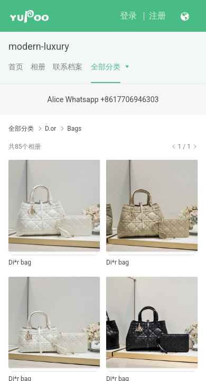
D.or (50, 128)
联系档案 (67, 66)
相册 (38, 66)
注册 (157, 16)
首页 (15, 66)
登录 (128, 16)
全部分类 (105, 66)
